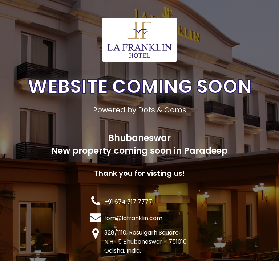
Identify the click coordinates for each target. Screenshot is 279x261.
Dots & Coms (162, 110)
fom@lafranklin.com (133, 218)
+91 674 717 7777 (128, 202)
